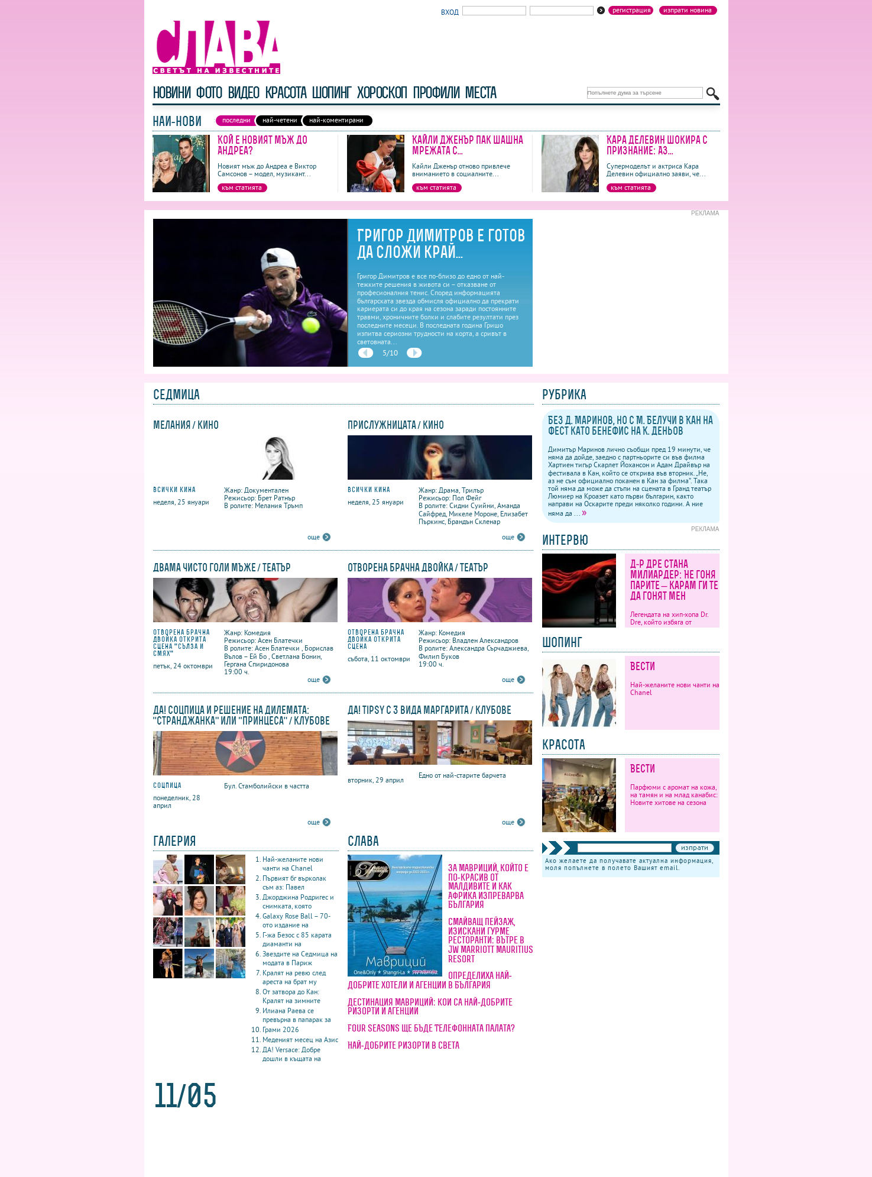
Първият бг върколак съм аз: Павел (294, 882)
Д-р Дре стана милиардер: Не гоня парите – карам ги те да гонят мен (674, 580)
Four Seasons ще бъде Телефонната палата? (431, 1028)
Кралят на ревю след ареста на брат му (294, 977)
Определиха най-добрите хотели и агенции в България (430, 980)
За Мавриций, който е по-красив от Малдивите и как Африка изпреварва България (488, 886)
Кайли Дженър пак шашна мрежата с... (467, 145)
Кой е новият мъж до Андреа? (262, 145)
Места (480, 92)
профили (436, 92)
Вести (642, 666)
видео (243, 92)
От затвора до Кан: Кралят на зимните (291, 996)
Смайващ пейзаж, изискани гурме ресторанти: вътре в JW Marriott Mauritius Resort (490, 940)
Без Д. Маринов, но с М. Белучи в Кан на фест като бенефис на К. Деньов (630, 425)
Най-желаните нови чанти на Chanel (292, 863)
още (313, 536)
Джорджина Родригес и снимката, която (298, 901)
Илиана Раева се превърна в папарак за (296, 1015)
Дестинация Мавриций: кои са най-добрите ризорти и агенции (430, 1006)
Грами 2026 (280, 1029)
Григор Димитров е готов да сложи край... (441, 243)
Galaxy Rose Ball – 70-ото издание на (296, 920)
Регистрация (631, 10)
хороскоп (382, 92)
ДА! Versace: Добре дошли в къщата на (291, 1054)
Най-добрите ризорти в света (403, 1045)
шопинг (331, 92)
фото (209, 92)
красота (285, 92)
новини (171, 92)
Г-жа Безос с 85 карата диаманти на (297, 939)
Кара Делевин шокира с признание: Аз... (657, 145)
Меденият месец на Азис (300, 1039)
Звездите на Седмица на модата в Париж (300, 958)
